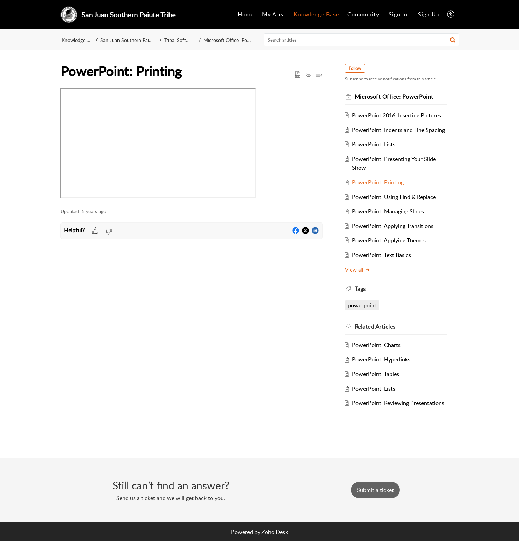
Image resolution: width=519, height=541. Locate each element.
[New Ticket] (375, 490)
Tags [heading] (360, 289)
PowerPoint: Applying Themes (389, 240)
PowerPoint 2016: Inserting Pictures (396, 115)
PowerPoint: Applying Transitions (392, 226)
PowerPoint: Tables (375, 374)
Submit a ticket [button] (375, 490)
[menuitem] (245, 15)
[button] (451, 15)
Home (246, 14)
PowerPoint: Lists (373, 144)
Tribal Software (182, 40)
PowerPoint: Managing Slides (388, 211)
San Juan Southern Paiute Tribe (134, 40)
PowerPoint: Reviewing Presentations (398, 403)
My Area (273, 14)
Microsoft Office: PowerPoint (233, 40)
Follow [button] (355, 68)
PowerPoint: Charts (376, 345)
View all (357, 269)
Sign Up (429, 14)
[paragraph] (191, 144)
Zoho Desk (274, 532)
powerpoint (362, 305)
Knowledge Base (316, 14)
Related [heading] (375, 326)
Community (363, 14)
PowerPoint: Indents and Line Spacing (398, 130)
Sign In (398, 14)
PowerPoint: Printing (378, 182)
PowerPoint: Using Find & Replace (394, 197)
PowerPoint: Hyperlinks (381, 359)
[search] (361, 39)
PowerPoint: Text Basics (381, 255)
